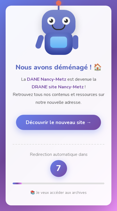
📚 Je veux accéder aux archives (58, 192)
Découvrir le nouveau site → (58, 122)
